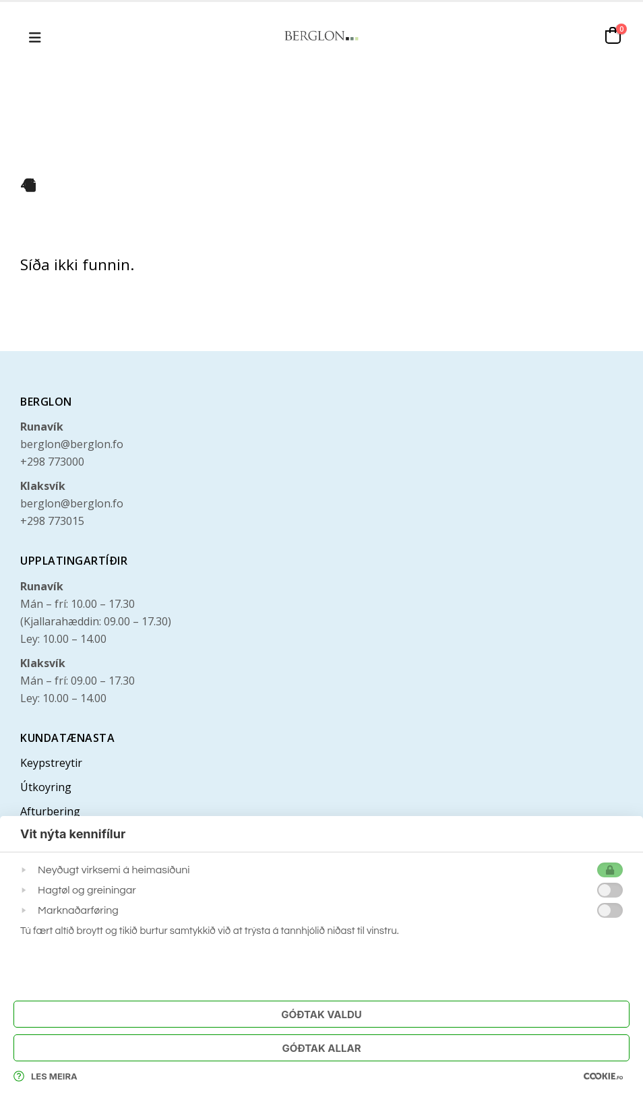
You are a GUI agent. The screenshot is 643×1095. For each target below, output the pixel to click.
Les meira (45, 1076)
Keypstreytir (51, 762)
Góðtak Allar (321, 1048)
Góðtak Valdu (321, 1014)
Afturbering (50, 811)
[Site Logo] (321, 35)
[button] (35, 36)
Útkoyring (45, 787)
